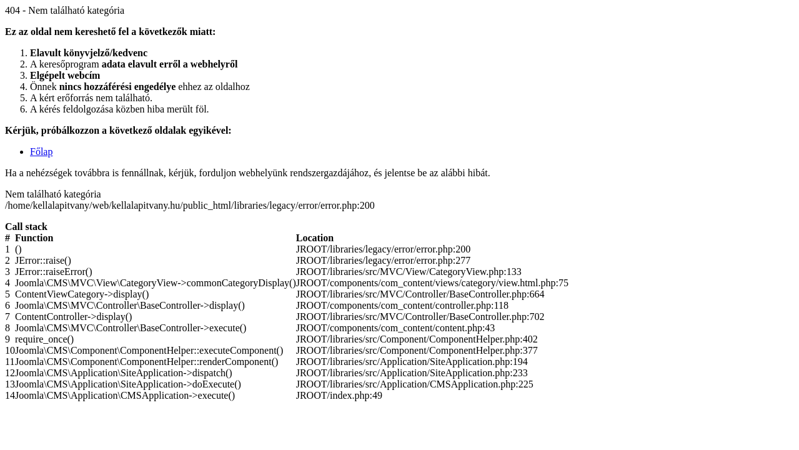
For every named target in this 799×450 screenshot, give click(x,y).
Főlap (41, 151)
